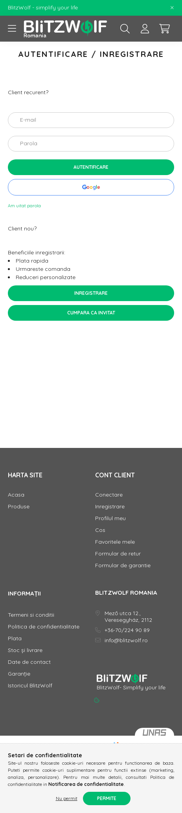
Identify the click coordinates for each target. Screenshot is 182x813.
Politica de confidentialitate (43, 626)
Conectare (109, 494)
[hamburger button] (12, 29)
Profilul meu (110, 518)
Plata (15, 638)
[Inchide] (172, 8)
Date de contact (29, 662)
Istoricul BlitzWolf (30, 685)
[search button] (125, 29)
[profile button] (145, 29)
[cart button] (164, 29)
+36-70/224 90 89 (127, 630)
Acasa (16, 494)
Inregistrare (91, 293)
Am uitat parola (24, 205)
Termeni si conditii (31, 615)
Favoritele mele (115, 542)
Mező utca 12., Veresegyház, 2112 (128, 616)
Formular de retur (118, 553)
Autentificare (91, 167)
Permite (106, 798)
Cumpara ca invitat (91, 313)
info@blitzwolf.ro (126, 640)
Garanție (19, 673)
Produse (18, 506)
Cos (100, 530)
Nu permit (66, 798)
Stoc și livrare (25, 650)
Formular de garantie (123, 565)
